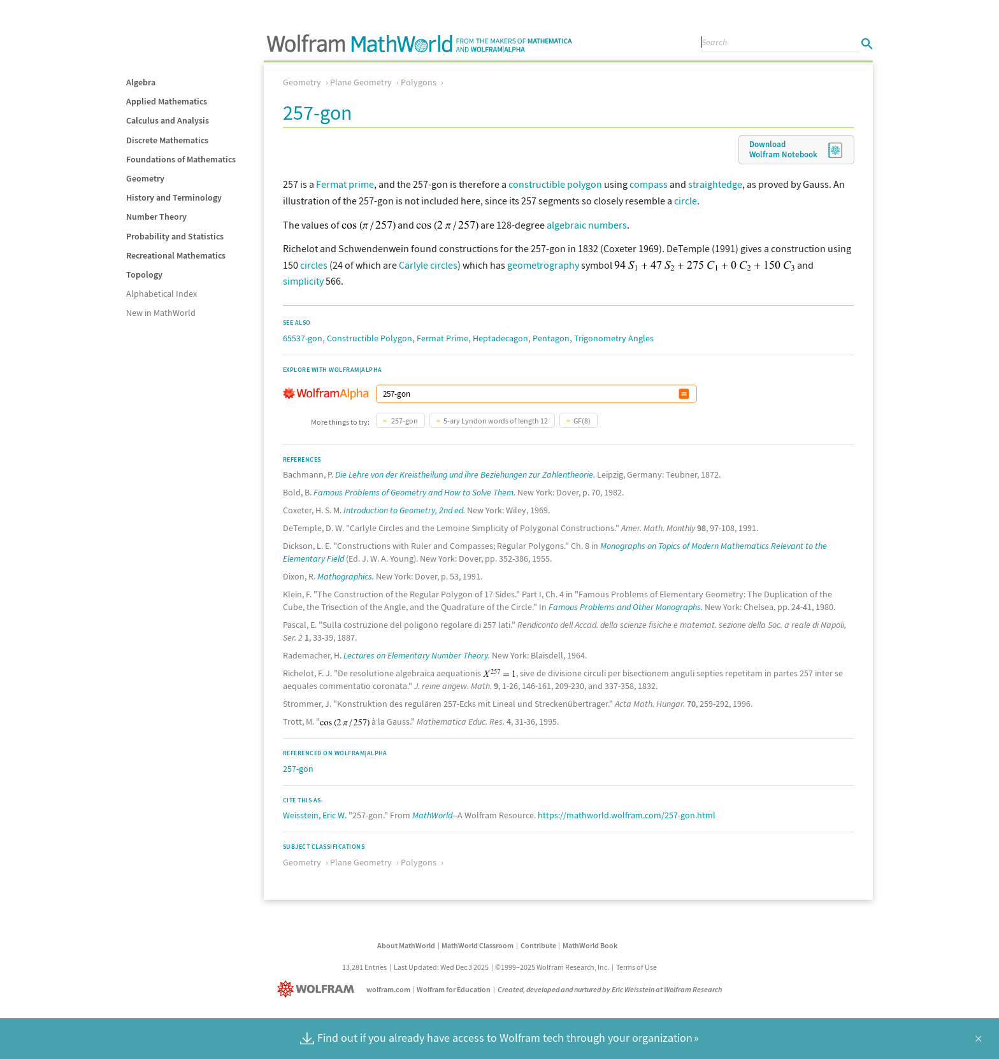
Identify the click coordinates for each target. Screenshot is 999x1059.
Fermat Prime (442, 338)
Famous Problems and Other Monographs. (626, 607)
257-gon (404, 420)
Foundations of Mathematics (181, 159)
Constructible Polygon (369, 338)
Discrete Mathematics (167, 140)
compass (648, 184)
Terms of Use (636, 967)
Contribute (538, 945)
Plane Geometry (361, 82)
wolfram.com (388, 989)
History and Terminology (174, 197)
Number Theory (156, 216)
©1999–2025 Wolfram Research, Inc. (552, 967)
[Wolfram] (318, 989)
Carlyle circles (428, 265)
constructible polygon (555, 184)
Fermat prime (345, 184)
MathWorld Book (590, 945)
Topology (144, 274)
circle (685, 200)
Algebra (140, 82)
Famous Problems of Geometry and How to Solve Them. (414, 492)
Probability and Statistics (175, 236)
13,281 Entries (364, 967)
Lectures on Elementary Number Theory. (416, 655)
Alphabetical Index (161, 293)
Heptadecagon (500, 338)
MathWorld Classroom (478, 945)
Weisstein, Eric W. (315, 815)
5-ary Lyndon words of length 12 (495, 420)
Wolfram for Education (454, 989)
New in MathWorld (161, 312)
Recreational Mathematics (176, 255)
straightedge (715, 184)
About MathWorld (406, 945)
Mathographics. (345, 576)
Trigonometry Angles (614, 338)
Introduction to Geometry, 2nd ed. (404, 510)
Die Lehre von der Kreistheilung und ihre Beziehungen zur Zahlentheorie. (465, 474)
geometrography (543, 265)
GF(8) (582, 420)
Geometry (145, 178)
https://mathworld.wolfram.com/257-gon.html (626, 815)
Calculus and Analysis (167, 120)
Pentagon (551, 338)
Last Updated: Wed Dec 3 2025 (441, 967)
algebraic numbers (587, 224)
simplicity (303, 280)
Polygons (418, 82)
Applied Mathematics (166, 101)
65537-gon (302, 338)
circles (313, 265)
